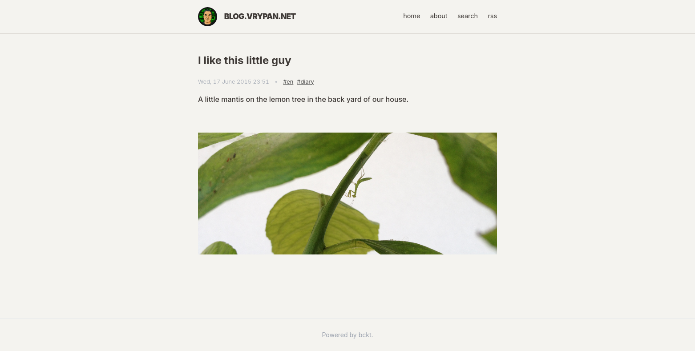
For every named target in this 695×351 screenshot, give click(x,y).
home (411, 16)
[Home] (207, 16)
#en (288, 81)
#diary (305, 81)
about (439, 16)
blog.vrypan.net (260, 16)
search (467, 16)
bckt (365, 335)
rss (492, 16)
